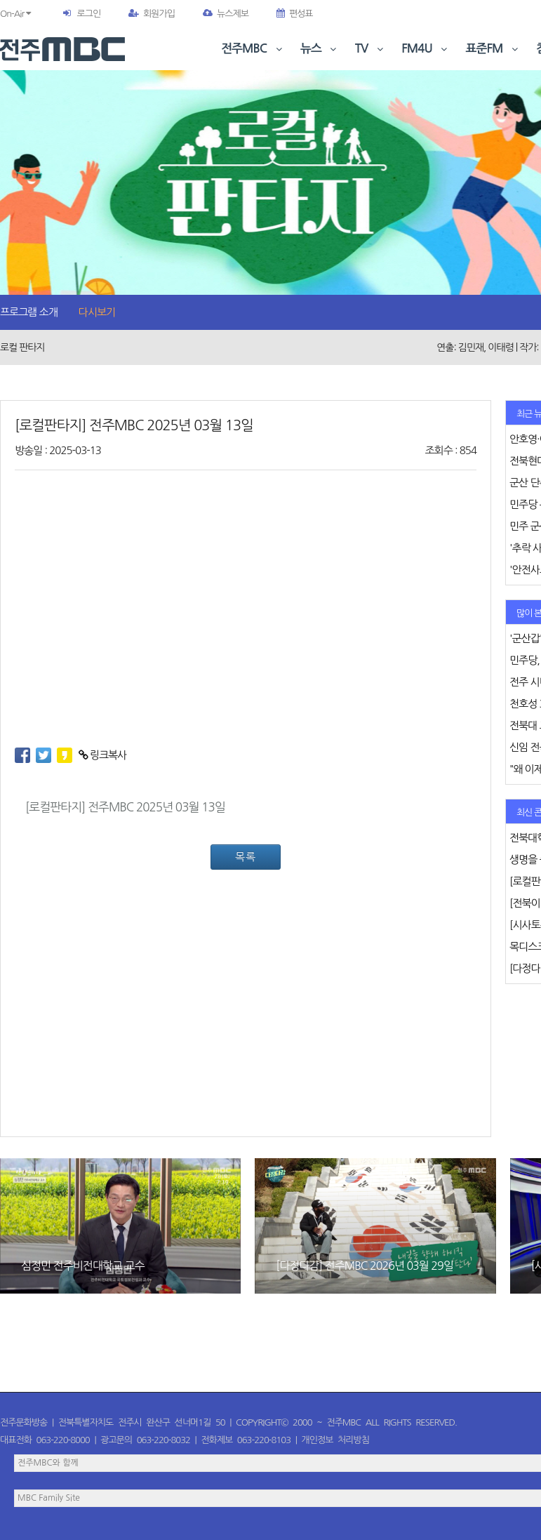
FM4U (425, 49)
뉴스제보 (225, 13)
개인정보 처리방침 (335, 1440)
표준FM (493, 49)
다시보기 (97, 312)
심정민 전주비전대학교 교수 (82, 1265)
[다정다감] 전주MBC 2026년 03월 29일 (364, 1265)
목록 (245, 856)
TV (370, 49)
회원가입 (151, 13)
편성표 (294, 13)
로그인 (88, 13)
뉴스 (320, 49)
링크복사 (103, 755)
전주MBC (253, 49)
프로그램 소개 (29, 312)
